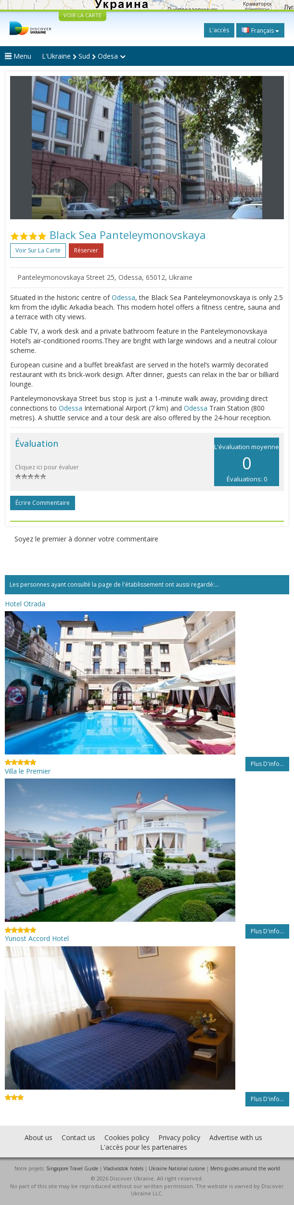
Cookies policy (126, 1137)
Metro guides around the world (245, 1168)
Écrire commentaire (42, 503)
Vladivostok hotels (123, 1168)
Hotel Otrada (25, 603)
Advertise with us (235, 1137)
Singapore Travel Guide (72, 1168)
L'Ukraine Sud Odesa (84, 56)
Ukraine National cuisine (177, 1168)
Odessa (123, 297)
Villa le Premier (28, 771)
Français (260, 30)
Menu (18, 56)
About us (38, 1137)
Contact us (78, 1137)
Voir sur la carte (38, 250)
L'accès (219, 30)
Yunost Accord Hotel (37, 938)
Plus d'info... (267, 764)
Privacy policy (179, 1137)
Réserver (86, 250)
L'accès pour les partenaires (143, 1147)
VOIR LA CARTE (83, 15)
